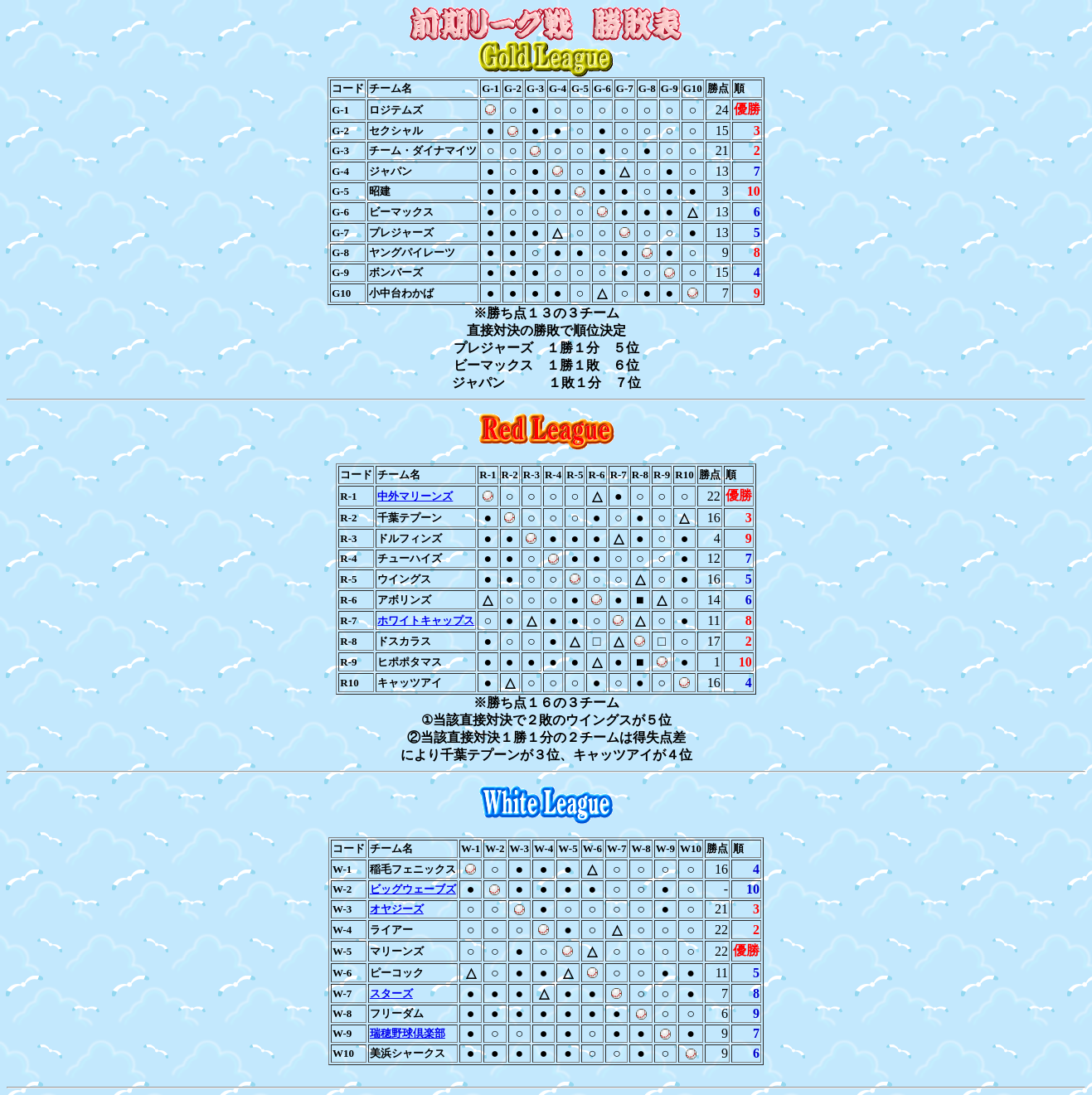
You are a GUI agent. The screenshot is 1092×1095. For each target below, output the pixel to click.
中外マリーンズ (415, 496)
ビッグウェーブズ (413, 889)
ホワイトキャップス (425, 620)
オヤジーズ (397, 909)
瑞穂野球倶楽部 (407, 1033)
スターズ (391, 993)
